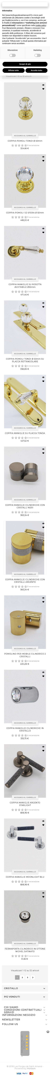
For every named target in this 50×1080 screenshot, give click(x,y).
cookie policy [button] (40, 25)
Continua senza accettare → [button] (25, 4)
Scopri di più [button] (25, 64)
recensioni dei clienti (23, 1043)
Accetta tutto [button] (36, 70)
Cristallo (11, 988)
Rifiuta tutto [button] (13, 70)
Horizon (31, 1068)
